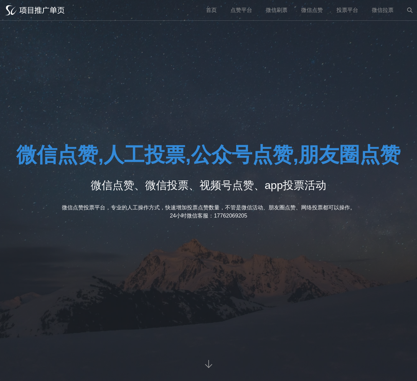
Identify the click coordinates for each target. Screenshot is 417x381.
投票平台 (347, 10)
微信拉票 (383, 10)
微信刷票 (277, 10)
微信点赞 (312, 10)
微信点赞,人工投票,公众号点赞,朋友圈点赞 (208, 154)
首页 (211, 10)
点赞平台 (241, 10)
